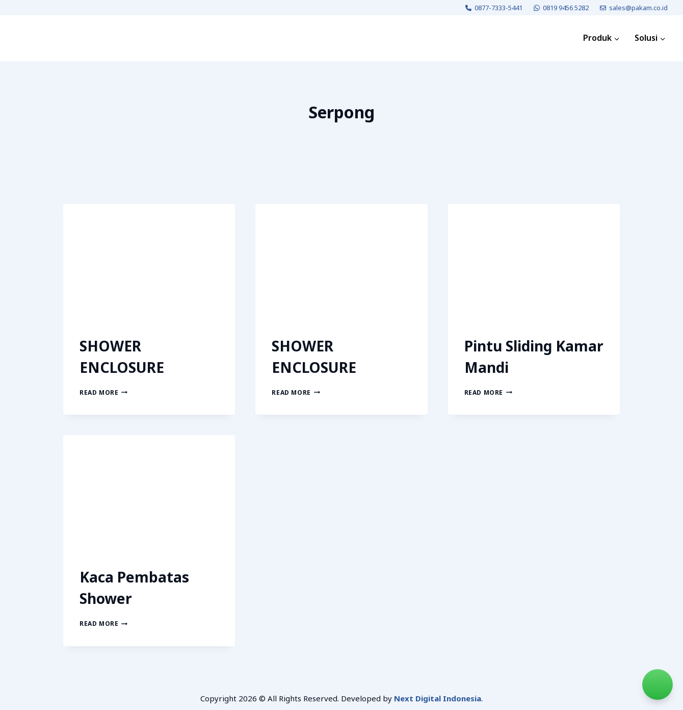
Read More (103, 392)
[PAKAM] (42, 38)
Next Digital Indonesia (437, 698)
